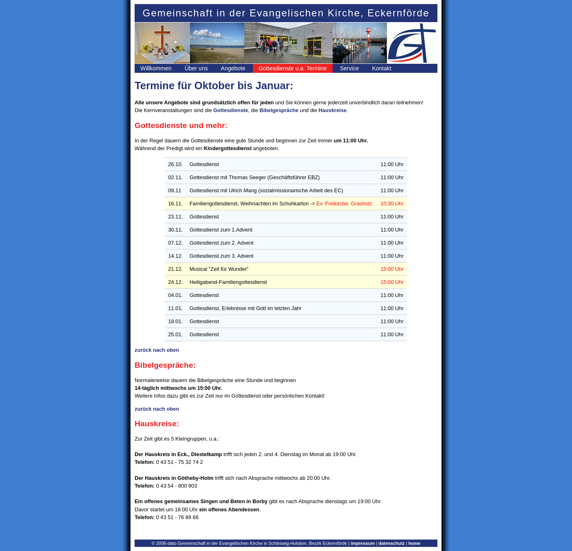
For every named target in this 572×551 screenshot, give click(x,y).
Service (349, 68)
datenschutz (391, 543)
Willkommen (155, 68)
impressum (363, 543)
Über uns (196, 68)
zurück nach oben (157, 350)
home (414, 543)
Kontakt (381, 68)
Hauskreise (333, 110)
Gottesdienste (230, 110)
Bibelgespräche (278, 110)
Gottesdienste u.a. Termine (293, 68)
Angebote (233, 68)
